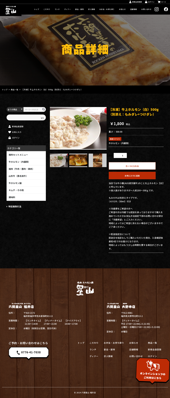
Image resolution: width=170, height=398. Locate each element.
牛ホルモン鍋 (15, 183)
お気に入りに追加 (132, 175)
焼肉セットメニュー (18, 154)
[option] (78, 128)
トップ (5, 89)
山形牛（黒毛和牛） (18, 176)
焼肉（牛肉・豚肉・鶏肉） (21, 168)
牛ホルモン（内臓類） (19, 161)
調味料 (12, 197)
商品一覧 (15, 89)
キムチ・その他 (16, 190)
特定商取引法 (14, 206)
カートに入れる (132, 166)
